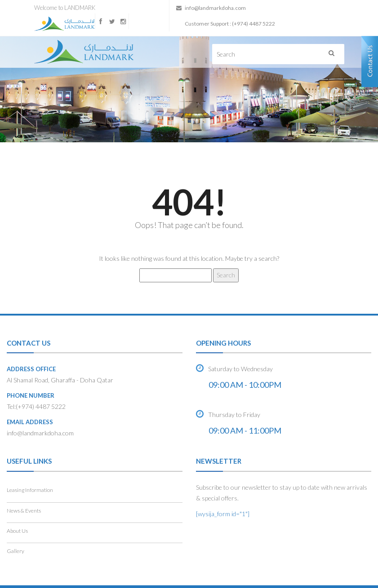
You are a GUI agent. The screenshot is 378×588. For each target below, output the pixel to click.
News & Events (24, 510)
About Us (17, 530)
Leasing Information (30, 490)
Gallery (15, 551)
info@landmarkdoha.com (215, 7)
